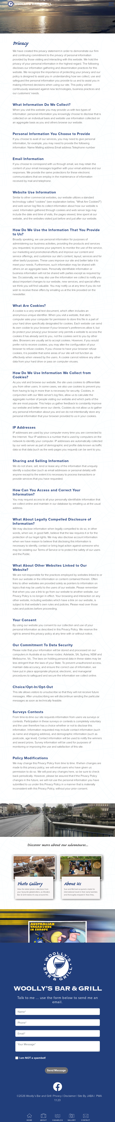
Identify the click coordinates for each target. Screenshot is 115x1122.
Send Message (56, 1070)
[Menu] (111, 4)
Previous (16, 863)
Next (99, 863)
